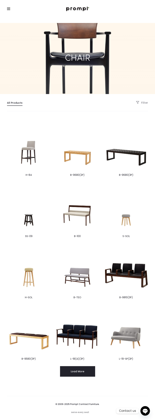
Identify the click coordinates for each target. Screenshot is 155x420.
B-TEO (77, 297)
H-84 (29, 175)
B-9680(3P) (126, 175)
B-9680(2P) (77, 175)
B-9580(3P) (29, 359)
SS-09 (28, 236)
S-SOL (126, 236)
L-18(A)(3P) (77, 359)
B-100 (77, 236)
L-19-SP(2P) (126, 359)
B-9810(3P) (126, 297)
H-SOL (28, 297)
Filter (142, 103)
